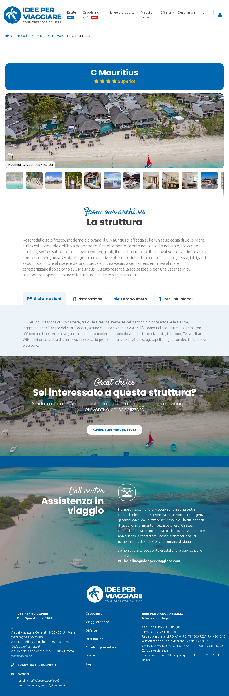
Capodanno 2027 (91, 15)
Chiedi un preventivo (114, 429)
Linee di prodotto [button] (122, 12)
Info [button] (202, 12)
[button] (219, 97)
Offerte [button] (166, 12)
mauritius (43, 35)
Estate (71, 15)
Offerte (91, 630)
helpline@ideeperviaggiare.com (152, 561)
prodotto (22, 35)
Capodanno (94, 613)
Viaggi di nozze (147, 15)
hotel (61, 35)
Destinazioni (186, 12)
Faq (88, 664)
